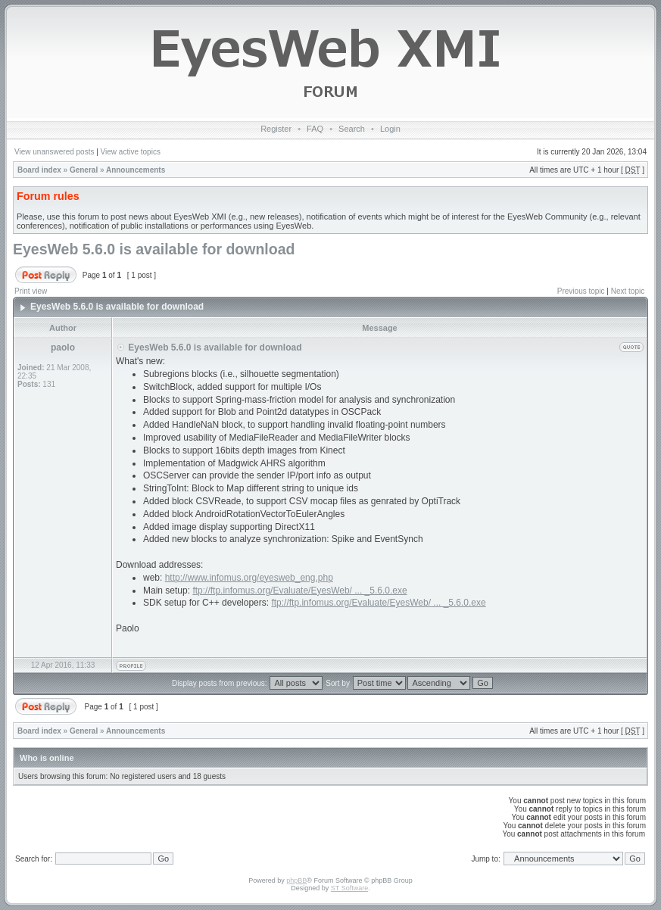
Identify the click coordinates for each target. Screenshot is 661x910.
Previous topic (581, 291)
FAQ (315, 128)
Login (390, 128)
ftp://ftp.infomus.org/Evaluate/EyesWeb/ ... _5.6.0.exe (299, 590)
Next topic (627, 291)
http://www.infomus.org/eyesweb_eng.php (249, 577)
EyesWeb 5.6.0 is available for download (154, 249)
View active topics (131, 152)
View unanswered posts (54, 152)
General (84, 170)
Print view (30, 291)
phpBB (296, 880)
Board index (39, 170)
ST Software (349, 888)
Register (276, 128)
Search (351, 128)
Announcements (135, 170)
